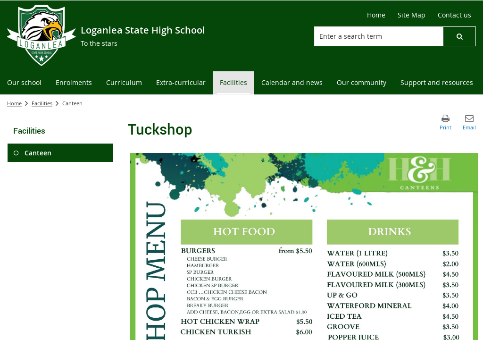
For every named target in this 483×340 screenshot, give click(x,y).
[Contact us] (454, 15)
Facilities (42, 103)
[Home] (376, 15)
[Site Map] (411, 15)
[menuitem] (24, 82)
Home (14, 103)
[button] (459, 36)
